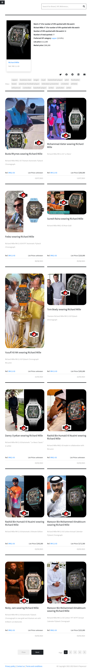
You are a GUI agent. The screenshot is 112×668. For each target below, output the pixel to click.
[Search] (63, 6)
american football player (29, 84)
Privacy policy (10, 666)
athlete (74, 84)
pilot (67, 80)
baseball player (39, 87)
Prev (24, 652)
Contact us (20, 666)
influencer (16, 87)
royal (43, 80)
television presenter (50, 84)
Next (37, 652)
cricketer (65, 84)
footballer (75, 80)
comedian (27, 87)
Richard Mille (13, 62)
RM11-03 (11, 173)
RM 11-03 (53, 173)
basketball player (55, 80)
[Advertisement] (101, 49)
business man (25, 80)
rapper (54, 38)
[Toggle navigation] (2, 2)
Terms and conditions (34, 666)
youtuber (60, 87)
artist (68, 87)
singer (36, 80)
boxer (14, 84)
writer (51, 87)
